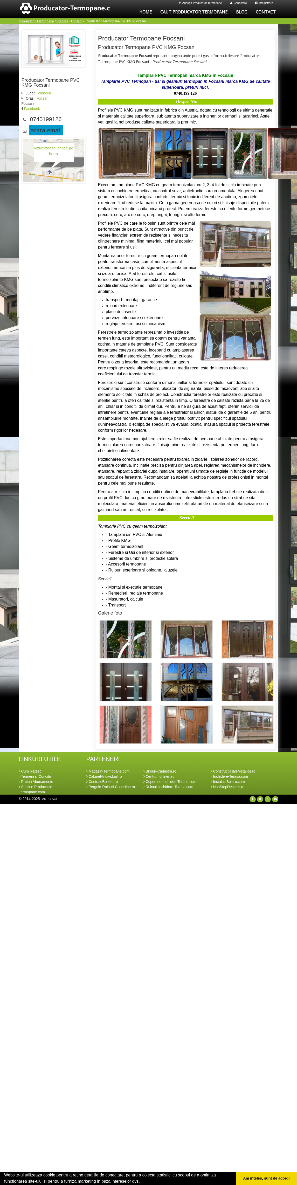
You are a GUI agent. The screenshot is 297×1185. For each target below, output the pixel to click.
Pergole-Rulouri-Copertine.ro (110, 787)
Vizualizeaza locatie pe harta (53, 151)
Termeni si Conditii (35, 776)
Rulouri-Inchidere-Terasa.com (168, 787)
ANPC (46, 799)
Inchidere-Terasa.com (229, 776)
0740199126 (45, 119)
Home (145, 12)
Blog (241, 12)
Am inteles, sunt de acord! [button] (266, 1178)
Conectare (238, 2)
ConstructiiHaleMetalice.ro (233, 771)
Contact (266, 12)
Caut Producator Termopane (193, 12)
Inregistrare (264, 2)
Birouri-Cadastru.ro (159, 771)
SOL (55, 799)
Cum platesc (30, 771)
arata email (46, 130)
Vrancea (62, 21)
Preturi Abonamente (36, 782)
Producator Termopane (36, 21)
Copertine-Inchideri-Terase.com (169, 782)
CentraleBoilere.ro (102, 782)
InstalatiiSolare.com (228, 782)
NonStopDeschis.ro (228, 787)
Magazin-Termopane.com (108, 771)
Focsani (76, 21)
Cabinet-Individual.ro (104, 776)
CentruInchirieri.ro (159, 776)
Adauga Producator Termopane (200, 2)
